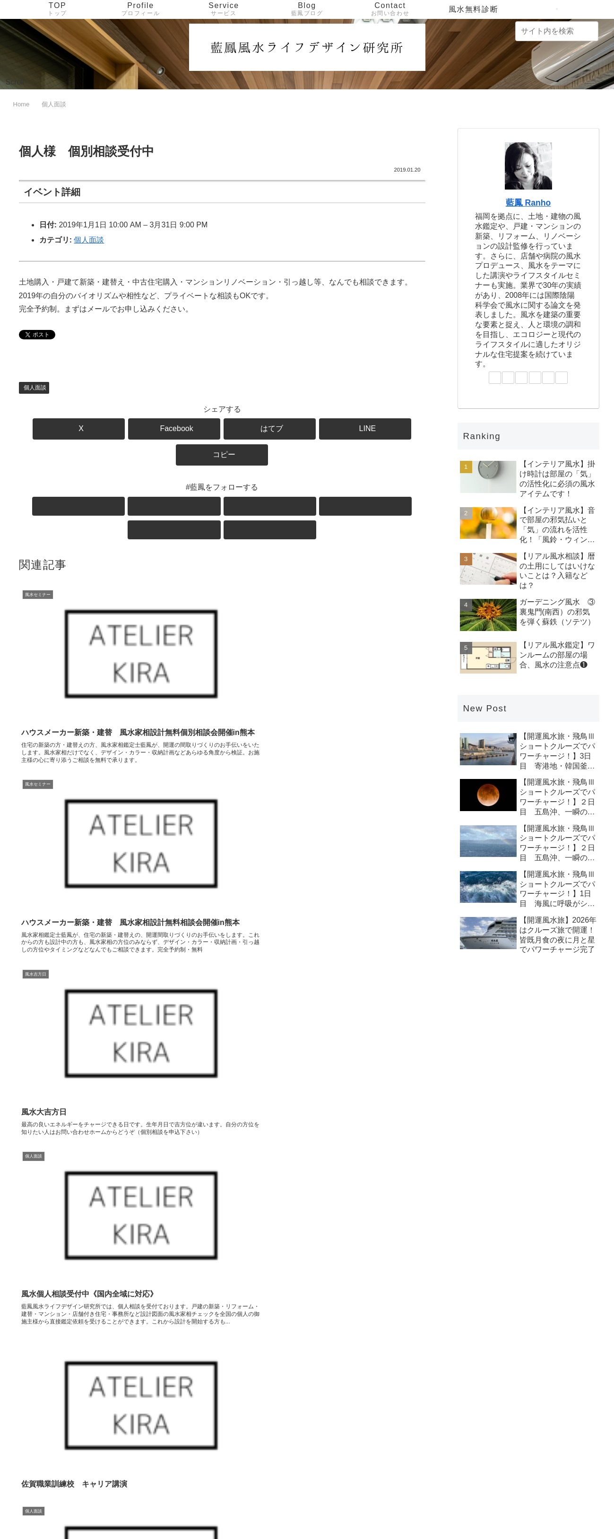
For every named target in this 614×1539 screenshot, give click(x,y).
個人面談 (89, 240)
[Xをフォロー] (167, 480)
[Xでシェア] (85, 429)
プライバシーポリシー (508, 1509)
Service (410, 1509)
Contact (447, 1509)
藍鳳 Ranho (528, 203)
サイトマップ (577, 1509)
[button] (358, 429)
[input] (556, 31)
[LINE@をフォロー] (233, 480)
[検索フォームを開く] (557, 9)
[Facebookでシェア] (153, 429)
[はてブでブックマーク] (222, 429)
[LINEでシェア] (290, 429)
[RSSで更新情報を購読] (276, 480)
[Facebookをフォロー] (189, 480)
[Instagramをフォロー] (211, 480)
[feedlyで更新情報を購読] (254, 480)
